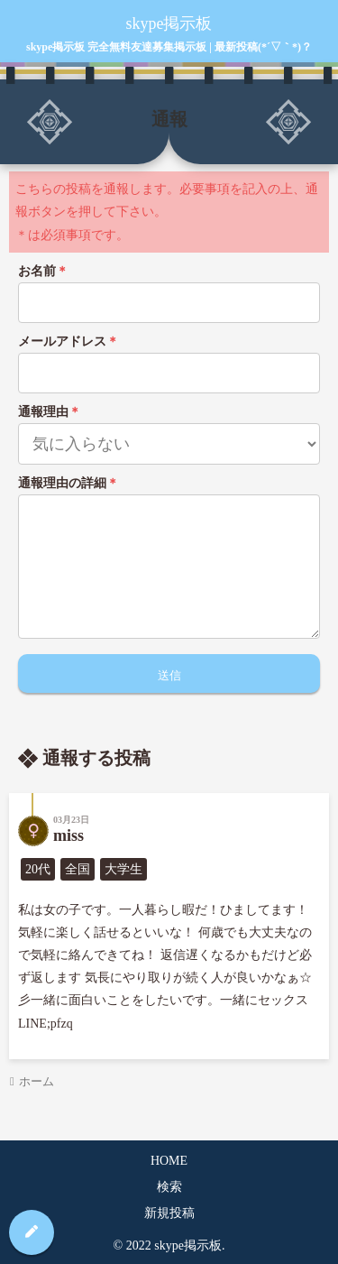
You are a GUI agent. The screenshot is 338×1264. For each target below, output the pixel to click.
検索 (169, 1187)
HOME (169, 1160)
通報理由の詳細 (68, 483)
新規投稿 (169, 1213)
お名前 (43, 271)
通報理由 (49, 412)
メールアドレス (68, 341)
